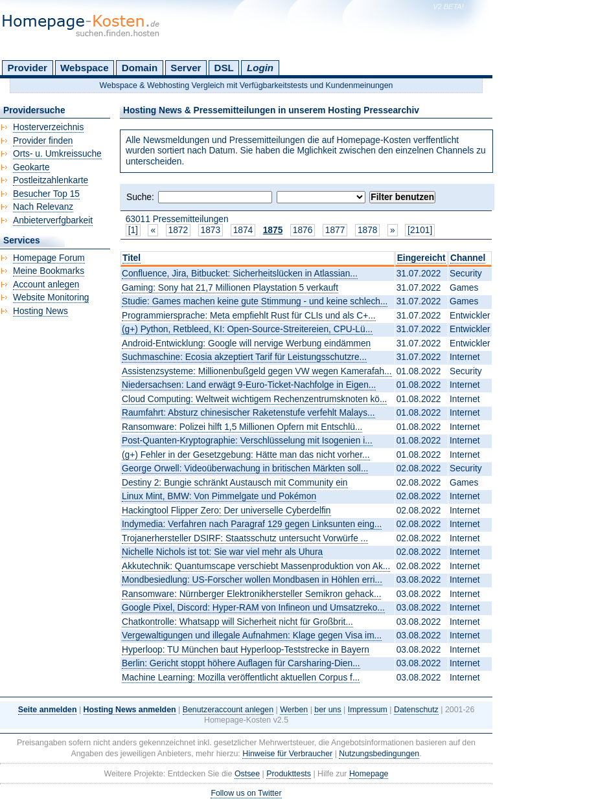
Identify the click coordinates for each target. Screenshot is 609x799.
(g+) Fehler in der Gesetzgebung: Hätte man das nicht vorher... (246, 455)
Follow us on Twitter (246, 793)
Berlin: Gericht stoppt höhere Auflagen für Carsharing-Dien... (241, 663)
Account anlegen (46, 284)
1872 (178, 230)
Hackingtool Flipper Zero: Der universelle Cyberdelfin (226, 510)
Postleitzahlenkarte (50, 180)
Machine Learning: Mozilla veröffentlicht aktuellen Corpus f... (241, 677)
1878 (368, 230)
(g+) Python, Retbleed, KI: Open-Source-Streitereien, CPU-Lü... (247, 329)
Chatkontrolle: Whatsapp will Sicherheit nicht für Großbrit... (237, 622)
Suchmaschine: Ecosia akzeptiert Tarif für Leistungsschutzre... (244, 357)
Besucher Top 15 (46, 194)
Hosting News (40, 311)
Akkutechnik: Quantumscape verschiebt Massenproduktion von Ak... (256, 566)
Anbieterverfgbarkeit (53, 220)
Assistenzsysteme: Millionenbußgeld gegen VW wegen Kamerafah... (257, 371)
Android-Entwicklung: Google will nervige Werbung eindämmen (246, 343)
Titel (131, 258)
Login (260, 67)
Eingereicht (421, 258)
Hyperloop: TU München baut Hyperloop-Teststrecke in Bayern (245, 650)
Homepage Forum (49, 258)
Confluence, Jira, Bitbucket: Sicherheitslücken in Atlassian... (240, 273)
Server (185, 67)
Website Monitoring (51, 297)
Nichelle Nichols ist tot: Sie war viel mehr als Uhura (222, 552)
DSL (224, 67)
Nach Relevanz (43, 207)
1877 (335, 230)
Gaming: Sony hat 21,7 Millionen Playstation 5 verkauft (230, 288)
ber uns (327, 709)
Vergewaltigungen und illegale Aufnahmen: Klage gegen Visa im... (252, 635)
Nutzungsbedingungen (379, 753)
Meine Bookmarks (48, 271)
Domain (139, 67)
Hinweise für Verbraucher (287, 753)
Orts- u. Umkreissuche (57, 154)
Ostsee (247, 773)
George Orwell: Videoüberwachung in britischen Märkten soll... (245, 468)
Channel (467, 258)
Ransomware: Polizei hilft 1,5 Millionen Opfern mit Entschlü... (242, 427)
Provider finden (43, 141)
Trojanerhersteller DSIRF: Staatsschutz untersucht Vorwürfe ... (245, 538)
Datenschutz (416, 709)
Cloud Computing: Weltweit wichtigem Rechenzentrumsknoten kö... (254, 399)
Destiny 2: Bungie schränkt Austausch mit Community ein (235, 483)
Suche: (140, 197)
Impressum (367, 709)
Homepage (369, 773)
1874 (243, 230)
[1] (133, 230)
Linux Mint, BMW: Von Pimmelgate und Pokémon (219, 496)
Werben (294, 709)
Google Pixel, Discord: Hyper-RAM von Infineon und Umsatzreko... (253, 608)
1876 (303, 230)
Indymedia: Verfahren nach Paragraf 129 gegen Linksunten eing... (252, 524)
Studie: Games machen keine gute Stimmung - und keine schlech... (254, 301)
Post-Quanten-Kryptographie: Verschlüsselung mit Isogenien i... (247, 440)
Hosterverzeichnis (48, 127)
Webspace (84, 67)
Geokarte (31, 167)
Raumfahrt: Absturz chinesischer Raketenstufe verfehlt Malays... (248, 413)
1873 (211, 230)
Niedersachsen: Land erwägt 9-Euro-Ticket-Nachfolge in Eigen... (249, 385)
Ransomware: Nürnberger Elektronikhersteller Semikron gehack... (251, 594)
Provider (27, 67)
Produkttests (288, 773)
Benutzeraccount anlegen (228, 709)
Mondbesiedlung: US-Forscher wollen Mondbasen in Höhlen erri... (252, 580)
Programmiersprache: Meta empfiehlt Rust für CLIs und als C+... (249, 316)
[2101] (420, 230)
